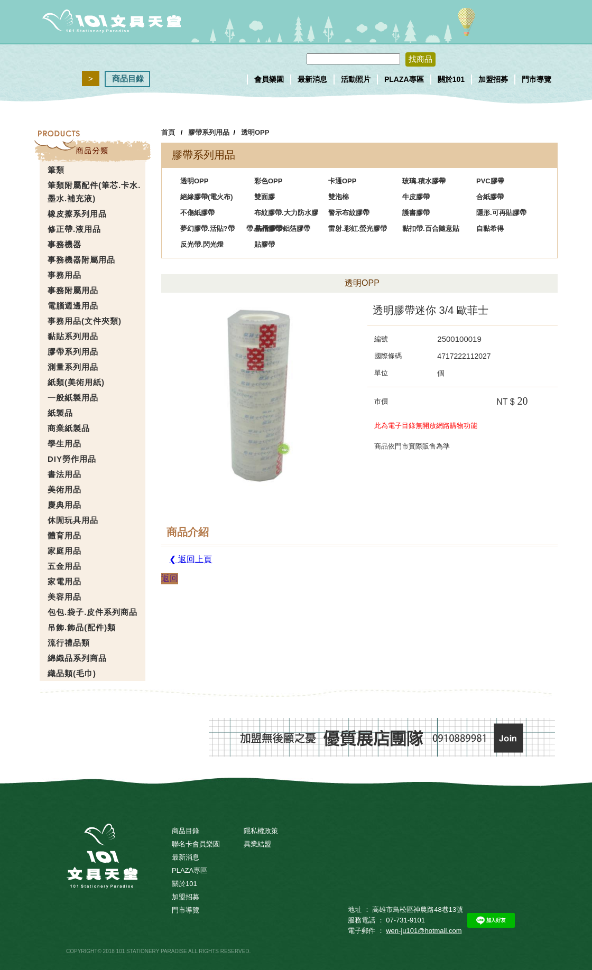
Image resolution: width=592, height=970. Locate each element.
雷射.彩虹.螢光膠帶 (357, 228)
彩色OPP (268, 181)
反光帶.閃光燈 (202, 244)
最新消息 (312, 79)
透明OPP (255, 132)
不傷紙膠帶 (197, 213)
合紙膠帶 (490, 197)
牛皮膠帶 (416, 197)
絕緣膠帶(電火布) (206, 197)
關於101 (451, 79)
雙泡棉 (338, 197)
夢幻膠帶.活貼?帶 (207, 228)
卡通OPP (342, 181)
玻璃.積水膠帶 (424, 181)
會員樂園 (269, 79)
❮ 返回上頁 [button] (190, 559)
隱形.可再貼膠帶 (501, 213)
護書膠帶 (416, 213)
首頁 (168, 132)
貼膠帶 (264, 244)
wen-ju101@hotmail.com (423, 931)
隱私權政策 (261, 831)
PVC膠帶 (490, 181)
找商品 (420, 58)
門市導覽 (536, 79)
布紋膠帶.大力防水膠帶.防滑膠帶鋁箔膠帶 (282, 215)
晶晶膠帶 (268, 228)
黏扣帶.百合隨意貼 (430, 228)
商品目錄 (128, 78)
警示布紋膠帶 (348, 213)
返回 (169, 578)
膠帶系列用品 (208, 132)
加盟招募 (493, 79)
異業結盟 (257, 844)
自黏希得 (490, 228)
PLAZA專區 (404, 79)
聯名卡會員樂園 (196, 844)
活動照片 (356, 79)
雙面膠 (264, 197)
